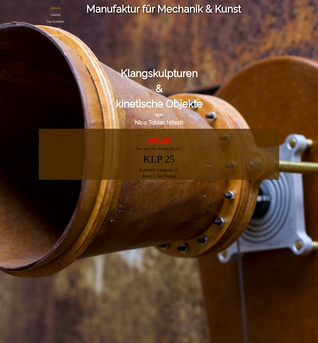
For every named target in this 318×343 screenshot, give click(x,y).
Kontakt (55, 28)
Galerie (55, 15)
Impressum (55, 35)
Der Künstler (55, 21)
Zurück (55, 8)
